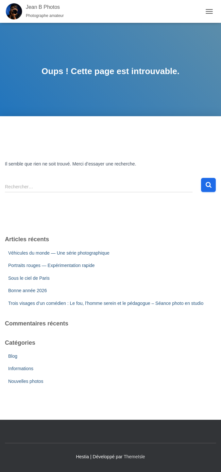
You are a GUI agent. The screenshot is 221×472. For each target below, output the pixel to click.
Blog (12, 356)
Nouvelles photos (25, 381)
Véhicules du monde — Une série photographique (59, 253)
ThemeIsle (134, 456)
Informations (20, 368)
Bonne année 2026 (27, 290)
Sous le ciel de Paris (29, 278)
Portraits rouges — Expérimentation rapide (51, 265)
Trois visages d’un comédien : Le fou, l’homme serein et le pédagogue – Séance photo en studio (105, 303)
